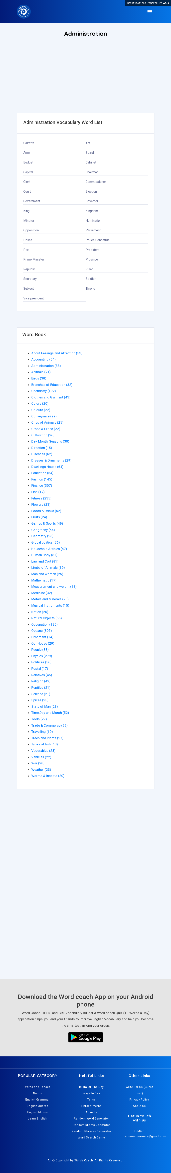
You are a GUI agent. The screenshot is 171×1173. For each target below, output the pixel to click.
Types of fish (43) (44, 744)
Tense (91, 1099)
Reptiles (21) (40, 688)
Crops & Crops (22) (45, 429)
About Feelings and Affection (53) (56, 353)
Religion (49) (40, 681)
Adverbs (91, 1112)
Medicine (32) (41, 593)
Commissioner (96, 182)
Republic (29, 269)
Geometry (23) (42, 536)
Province (92, 259)
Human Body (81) (44, 555)
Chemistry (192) (43, 391)
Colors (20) (39, 403)
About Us (139, 1106)
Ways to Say (91, 1093)
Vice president (33, 298)
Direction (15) (41, 448)
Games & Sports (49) (47, 523)
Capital (28, 172)
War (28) (37, 763)
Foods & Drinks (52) (46, 511)
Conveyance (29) (44, 416)
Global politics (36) (45, 542)
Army (27, 153)
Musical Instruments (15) (50, 605)
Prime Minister (33, 259)
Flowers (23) (40, 504)
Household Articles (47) (49, 549)
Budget (28, 162)
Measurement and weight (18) (54, 586)
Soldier (91, 279)
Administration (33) (46, 366)
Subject (28, 288)
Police (27, 240)
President (92, 250)
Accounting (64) (43, 359)
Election (91, 191)
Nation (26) (39, 612)
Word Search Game (91, 1137)
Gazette (28, 143)
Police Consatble (98, 240)
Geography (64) (43, 530)
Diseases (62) (41, 454)
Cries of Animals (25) (47, 422)
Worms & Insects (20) (47, 776)
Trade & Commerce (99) (49, 725)
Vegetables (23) (43, 751)
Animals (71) (41, 372)
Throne (90, 288)
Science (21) (40, 694)
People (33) (40, 650)
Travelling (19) (42, 732)
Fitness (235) (41, 498)
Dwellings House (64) (47, 467)
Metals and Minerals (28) (50, 599)
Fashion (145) (41, 479)
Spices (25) (39, 700)
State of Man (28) (44, 706)
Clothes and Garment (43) (50, 397)
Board (90, 153)
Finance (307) (41, 485)
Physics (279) (41, 656)
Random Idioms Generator (91, 1124)
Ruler (89, 269)
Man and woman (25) (47, 574)
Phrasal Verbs (91, 1106)
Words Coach (83, 1160)
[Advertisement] (85, 85)
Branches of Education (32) (51, 385)
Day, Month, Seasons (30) (50, 441)
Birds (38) (38, 378)
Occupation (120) (44, 624)
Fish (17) (38, 492)
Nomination (93, 221)
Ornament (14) (42, 637)
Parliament (93, 230)
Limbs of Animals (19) (48, 568)
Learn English (37, 1118)
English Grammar (37, 1099)
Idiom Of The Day (91, 1087)
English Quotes (37, 1106)
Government (31, 201)
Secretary (30, 279)
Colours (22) (40, 410)
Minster (28, 221)
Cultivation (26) (42, 435)
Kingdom (92, 211)
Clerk (27, 182)
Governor (92, 201)
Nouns (37, 1093)
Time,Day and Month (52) (50, 713)
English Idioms (37, 1112)
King (26, 211)
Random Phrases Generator (91, 1131)
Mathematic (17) (43, 580)
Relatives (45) (41, 675)
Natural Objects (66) (46, 618)
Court (27, 191)
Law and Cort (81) (44, 561)
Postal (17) (39, 669)
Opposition (31, 230)
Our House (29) (42, 643)
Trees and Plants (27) (47, 738)
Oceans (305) (41, 631)
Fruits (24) (39, 517)
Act (88, 143)
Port (26, 250)
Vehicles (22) (41, 757)
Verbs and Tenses (37, 1087)
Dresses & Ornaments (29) (51, 460)
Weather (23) (41, 770)
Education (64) (42, 473)
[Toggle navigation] (149, 11)
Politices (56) (41, 662)
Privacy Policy (139, 1099)
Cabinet (91, 162)
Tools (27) (39, 719)
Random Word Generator (91, 1118)
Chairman (92, 172)
